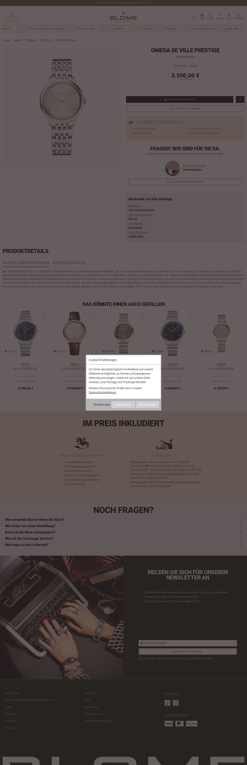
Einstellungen (102, 404)
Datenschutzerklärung (102, 392)
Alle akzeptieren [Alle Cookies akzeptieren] (147, 404)
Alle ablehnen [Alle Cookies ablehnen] (123, 404)
